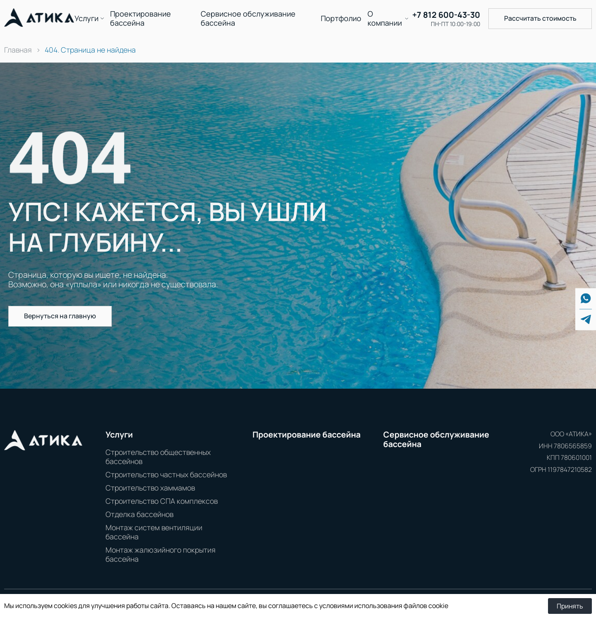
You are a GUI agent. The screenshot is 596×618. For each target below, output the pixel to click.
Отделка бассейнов (139, 514)
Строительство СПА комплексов (162, 501)
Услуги (86, 18)
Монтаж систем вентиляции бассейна (154, 531)
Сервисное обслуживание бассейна (248, 18)
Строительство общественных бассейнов (158, 456)
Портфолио (341, 18)
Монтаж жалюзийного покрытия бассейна (161, 554)
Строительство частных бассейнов (166, 474)
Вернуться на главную (60, 315)
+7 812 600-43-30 (446, 14)
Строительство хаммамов (150, 488)
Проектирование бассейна (140, 18)
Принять (570, 606)
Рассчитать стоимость (540, 18)
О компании (385, 18)
